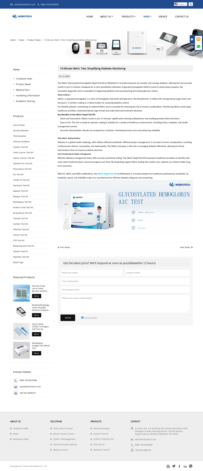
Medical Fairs (23, 89)
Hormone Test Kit (21, 185)
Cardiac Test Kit (20, 224)
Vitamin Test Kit (20, 251)
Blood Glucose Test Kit (23, 246)
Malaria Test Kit (20, 191)
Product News (34, 40)
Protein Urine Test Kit (23, 207)
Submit (68, 318)
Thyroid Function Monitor (65, 444)
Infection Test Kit (21, 229)
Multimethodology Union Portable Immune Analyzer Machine (40, 307)
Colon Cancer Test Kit (23, 152)
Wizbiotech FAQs (21, 439)
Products (129, 16)
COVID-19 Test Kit (21, 180)
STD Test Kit (18, 240)
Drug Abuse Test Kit (22, 213)
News (147, 16)
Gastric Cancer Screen (63, 433)
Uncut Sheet (19, 125)
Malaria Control (60, 449)
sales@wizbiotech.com (24, 4)
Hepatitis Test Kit (21, 257)
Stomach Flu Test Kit (22, 163)
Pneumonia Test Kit (22, 169)
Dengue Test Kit (20, 196)
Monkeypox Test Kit (22, 202)
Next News (185, 247)
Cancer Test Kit (20, 235)
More (36, 296)
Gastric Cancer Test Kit (24, 158)
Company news (24, 78)
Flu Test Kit (18, 174)
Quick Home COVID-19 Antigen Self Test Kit (40, 326)
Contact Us (182, 16)
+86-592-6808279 (27, 393)
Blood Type (18, 262)
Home (89, 16)
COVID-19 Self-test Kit (103, 439)
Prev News (64, 247)
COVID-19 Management (64, 439)
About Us (106, 16)
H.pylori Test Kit (20, 147)
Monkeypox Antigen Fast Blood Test (41, 345)
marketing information (28, 95)
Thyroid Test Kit (20, 218)
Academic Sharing (25, 101)
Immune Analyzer (21, 141)
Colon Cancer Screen (63, 428)
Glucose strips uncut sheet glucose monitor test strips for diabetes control (39, 288)
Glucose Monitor (21, 130)
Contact (135, 421)
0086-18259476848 (49, 4)
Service (163, 16)
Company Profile (20, 428)
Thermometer (19, 136)
